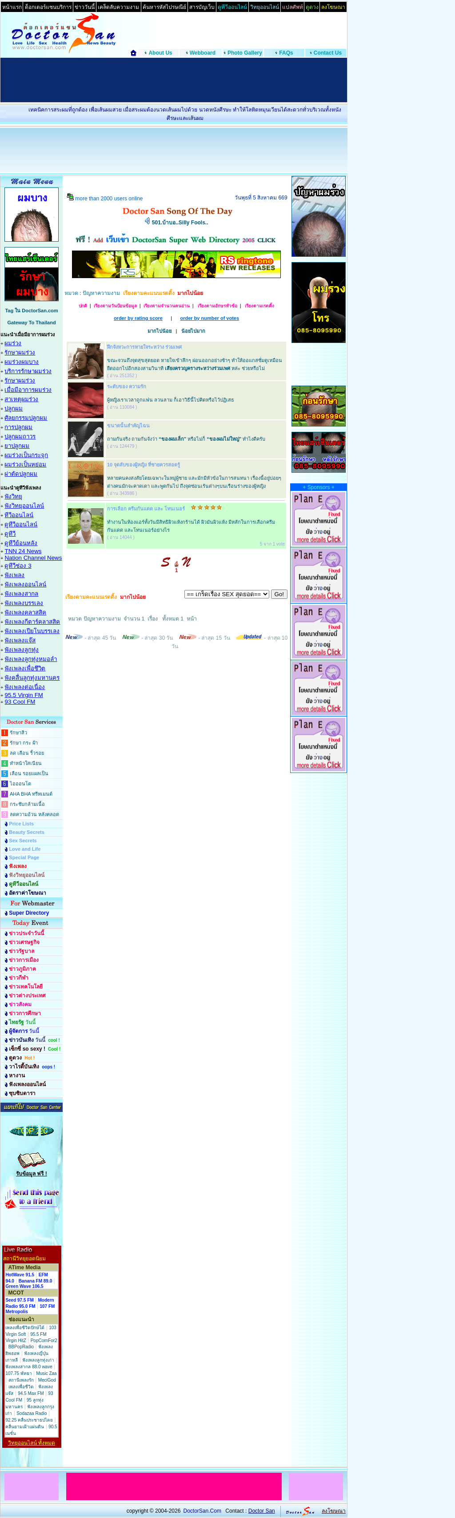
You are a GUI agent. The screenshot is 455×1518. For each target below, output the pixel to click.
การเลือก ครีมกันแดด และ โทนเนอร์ (146, 508)
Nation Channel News (33, 557)
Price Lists (21, 823)
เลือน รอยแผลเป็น (29, 773)
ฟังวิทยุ (13, 496)
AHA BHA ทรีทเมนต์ (31, 794)
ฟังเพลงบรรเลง (23, 603)
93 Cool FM (19, 701)
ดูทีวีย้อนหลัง (20, 543)
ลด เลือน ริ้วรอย (27, 753)
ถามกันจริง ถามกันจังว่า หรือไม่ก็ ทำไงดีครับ (186, 439)
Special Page (24, 857)
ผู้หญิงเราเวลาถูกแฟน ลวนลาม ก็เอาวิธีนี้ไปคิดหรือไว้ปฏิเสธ (170, 399)
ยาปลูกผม (16, 445)
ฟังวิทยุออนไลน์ (24, 505)
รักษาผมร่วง (19, 352)
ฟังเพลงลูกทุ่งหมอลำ (30, 659)
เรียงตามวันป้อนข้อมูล (115, 305)
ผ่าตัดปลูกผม (20, 473)
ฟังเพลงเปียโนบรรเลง (32, 631)
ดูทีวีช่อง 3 (17, 565)
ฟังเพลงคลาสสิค (25, 612)
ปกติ (83, 305)
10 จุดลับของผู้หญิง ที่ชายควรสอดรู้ (143, 464)
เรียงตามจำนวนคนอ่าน (167, 305)
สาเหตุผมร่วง (21, 399)
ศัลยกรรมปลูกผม (25, 417)
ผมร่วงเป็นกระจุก (26, 455)
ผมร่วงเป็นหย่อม (25, 464)
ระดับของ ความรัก (126, 386)
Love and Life (24, 849)
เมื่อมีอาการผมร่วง (28, 389)
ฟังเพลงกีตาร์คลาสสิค (32, 621)
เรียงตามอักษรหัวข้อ (216, 305)
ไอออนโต (20, 783)
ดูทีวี (10, 533)
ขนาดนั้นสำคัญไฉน (128, 425)
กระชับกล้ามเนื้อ (27, 804)
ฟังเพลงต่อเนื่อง (24, 687)
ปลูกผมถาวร (20, 436)
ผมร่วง (12, 343)
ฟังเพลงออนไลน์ (25, 584)
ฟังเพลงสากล (21, 593)
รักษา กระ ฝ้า (24, 742)
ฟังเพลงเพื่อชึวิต (24, 668)
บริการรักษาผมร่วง (28, 371)
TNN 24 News (22, 551)
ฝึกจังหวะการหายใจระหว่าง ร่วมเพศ (144, 347)
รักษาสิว (18, 732)
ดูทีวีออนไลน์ (20, 524)
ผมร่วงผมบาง (21, 362)
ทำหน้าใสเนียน (26, 763)
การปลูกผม (18, 427)
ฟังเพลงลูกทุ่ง (21, 649)
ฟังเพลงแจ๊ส (20, 640)
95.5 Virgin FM (23, 695)
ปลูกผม (13, 408)
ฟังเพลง (14, 575)
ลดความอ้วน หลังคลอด (34, 814)
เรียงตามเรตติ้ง (259, 305)
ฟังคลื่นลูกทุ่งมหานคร (32, 677)
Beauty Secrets (26, 832)
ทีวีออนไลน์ (18, 515)
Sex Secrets (22, 840)
